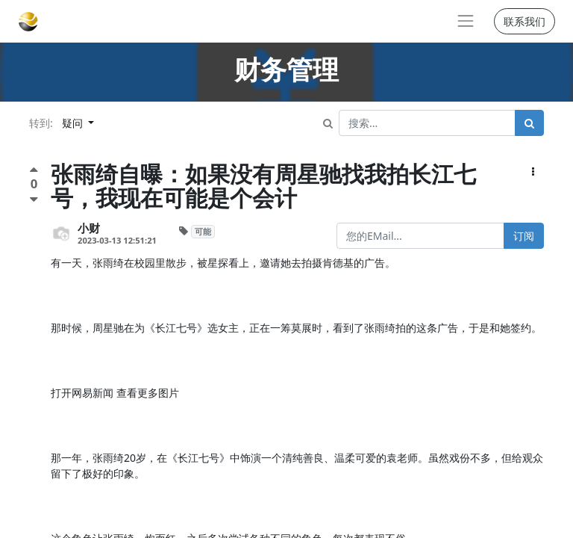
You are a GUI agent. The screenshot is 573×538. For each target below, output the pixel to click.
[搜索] (529, 123)
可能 (203, 231)
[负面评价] (34, 199)
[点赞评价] (34, 171)
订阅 (523, 236)
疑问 (74, 123)
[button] (533, 171)
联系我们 (524, 21)
